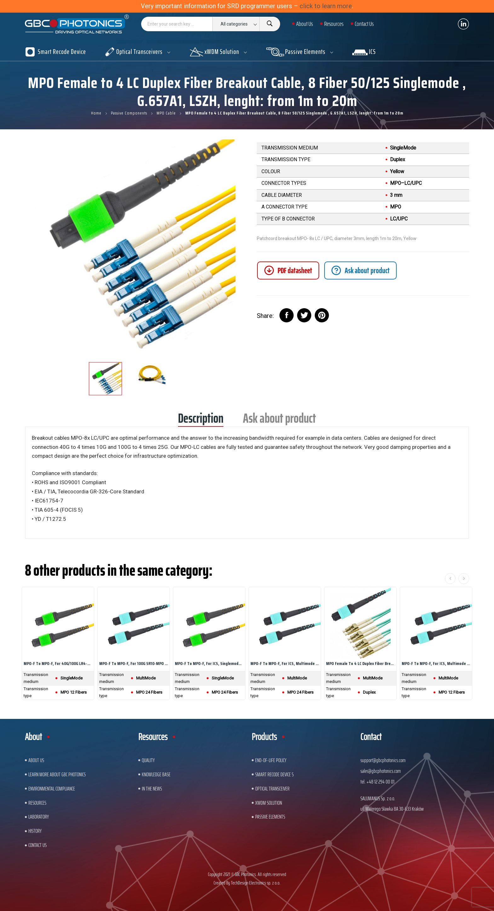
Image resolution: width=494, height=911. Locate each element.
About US (36, 760)
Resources (37, 803)
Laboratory (38, 817)
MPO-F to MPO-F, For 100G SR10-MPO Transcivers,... (133, 663)
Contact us (37, 845)
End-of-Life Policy (270, 760)
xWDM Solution (268, 803)
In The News (152, 789)
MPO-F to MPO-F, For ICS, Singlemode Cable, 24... (209, 663)
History (35, 831)
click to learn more (326, 6)
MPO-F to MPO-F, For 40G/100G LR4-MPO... (58, 663)
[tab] (360, 270)
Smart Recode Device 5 (274, 774)
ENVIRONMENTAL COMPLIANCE (51, 789)
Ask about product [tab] (279, 420)
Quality (148, 760)
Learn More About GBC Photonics (57, 774)
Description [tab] (200, 420)
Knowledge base (156, 774)
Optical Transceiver (272, 789)
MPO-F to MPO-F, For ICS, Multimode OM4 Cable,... (284, 663)
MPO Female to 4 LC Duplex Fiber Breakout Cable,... (360, 663)
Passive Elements (270, 817)
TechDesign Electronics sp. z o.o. (255, 883)
